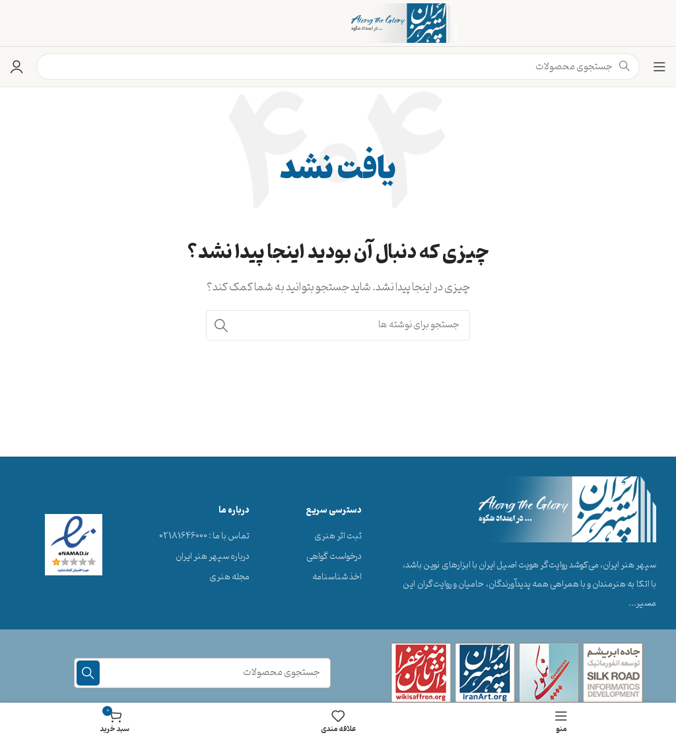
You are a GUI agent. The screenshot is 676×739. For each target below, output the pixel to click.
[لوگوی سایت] (404, 23)
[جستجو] (338, 325)
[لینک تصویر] (567, 509)
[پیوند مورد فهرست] (334, 537)
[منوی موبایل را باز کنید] (659, 66)
